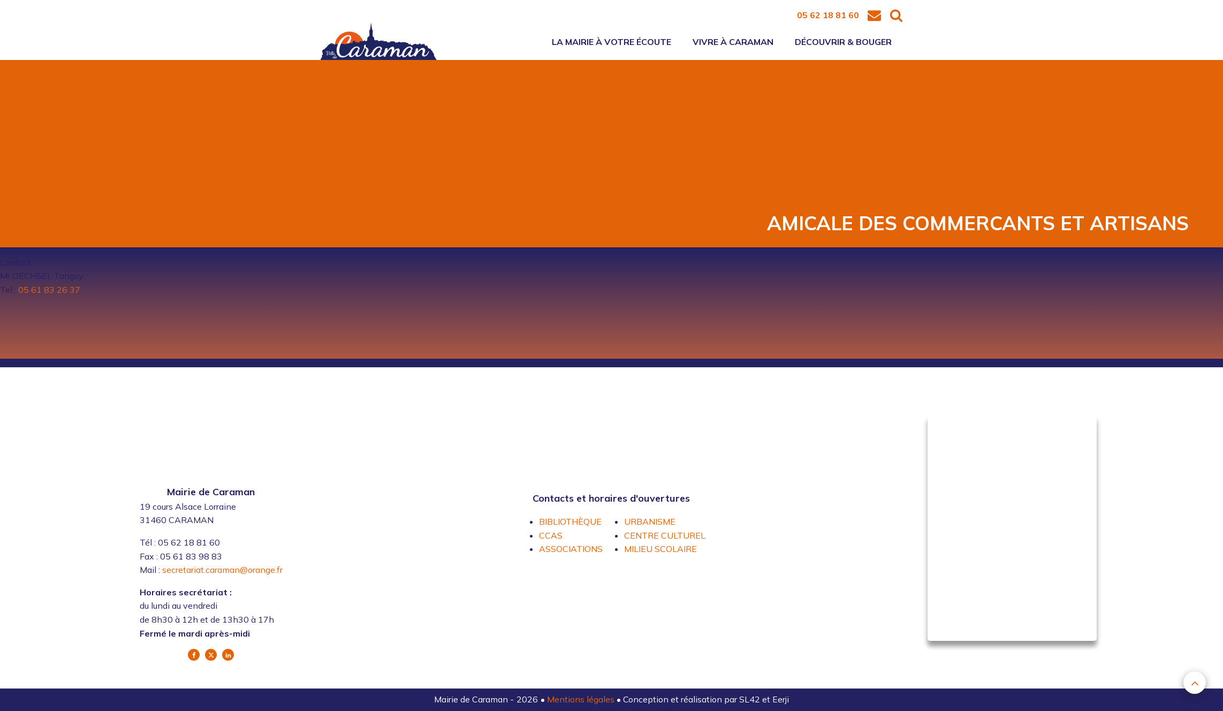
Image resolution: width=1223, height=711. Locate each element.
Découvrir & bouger (843, 41)
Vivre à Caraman (733, 41)
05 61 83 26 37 (49, 289)
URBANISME (649, 521)
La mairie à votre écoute (611, 41)
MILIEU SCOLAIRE (660, 548)
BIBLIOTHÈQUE (570, 521)
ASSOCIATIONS (571, 548)
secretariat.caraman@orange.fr (222, 569)
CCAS (551, 535)
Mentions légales (582, 699)
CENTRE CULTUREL (664, 535)
